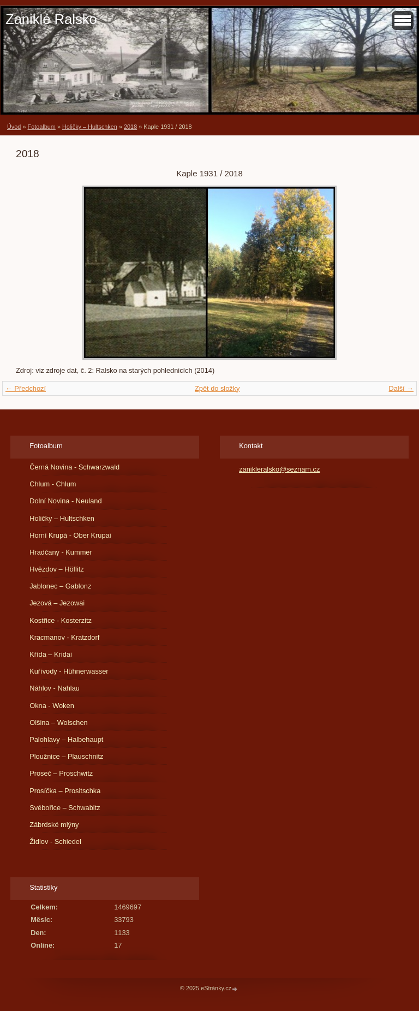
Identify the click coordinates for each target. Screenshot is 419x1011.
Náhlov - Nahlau (54, 688)
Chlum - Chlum (52, 484)
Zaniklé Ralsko (51, 19)
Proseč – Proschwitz (61, 773)
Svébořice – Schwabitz (64, 808)
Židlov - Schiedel (55, 841)
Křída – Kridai (50, 654)
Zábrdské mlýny (54, 824)
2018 (130, 126)
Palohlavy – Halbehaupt (66, 739)
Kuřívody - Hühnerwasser (68, 671)
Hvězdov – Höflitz (56, 569)
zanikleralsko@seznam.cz (279, 469)
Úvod (14, 126)
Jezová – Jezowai (57, 603)
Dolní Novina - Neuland (65, 501)
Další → (401, 388)
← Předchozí (25, 388)
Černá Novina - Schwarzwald (74, 467)
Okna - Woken (51, 705)
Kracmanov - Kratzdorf (64, 637)
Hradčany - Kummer (60, 552)
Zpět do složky (217, 388)
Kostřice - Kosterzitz (60, 620)
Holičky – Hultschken (89, 126)
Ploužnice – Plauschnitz (66, 756)
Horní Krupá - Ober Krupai (70, 535)
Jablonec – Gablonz (60, 586)
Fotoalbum (41, 126)
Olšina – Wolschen (58, 722)
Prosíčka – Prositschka (64, 791)
